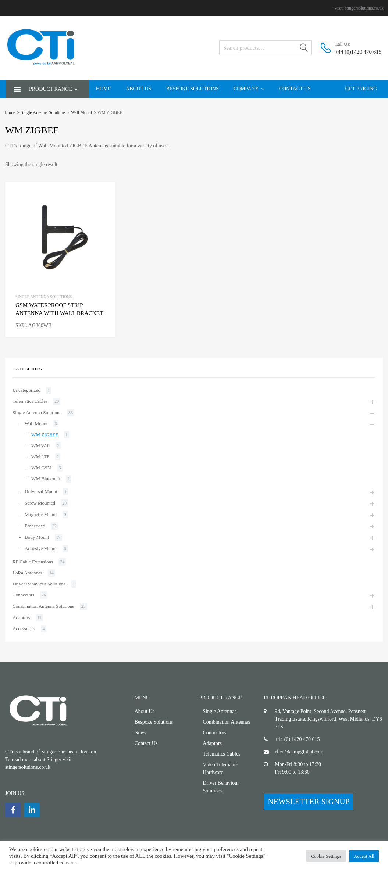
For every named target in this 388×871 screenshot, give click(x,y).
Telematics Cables (30, 401)
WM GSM (41, 467)
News (140, 732)
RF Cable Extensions (33, 561)
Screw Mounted (40, 503)
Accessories (24, 628)
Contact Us (295, 89)
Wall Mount (81, 112)
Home (103, 89)
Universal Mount (41, 491)
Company (249, 89)
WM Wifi (40, 445)
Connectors (23, 595)
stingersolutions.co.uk (364, 8)
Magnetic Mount (41, 514)
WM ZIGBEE (44, 434)
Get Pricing (361, 89)
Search (304, 49)
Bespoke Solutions (192, 89)
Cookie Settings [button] (326, 856)
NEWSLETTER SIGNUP (308, 801)
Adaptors (21, 617)
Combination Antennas (226, 722)
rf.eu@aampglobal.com (299, 751)
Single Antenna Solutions (43, 112)
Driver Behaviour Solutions (39, 584)
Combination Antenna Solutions (43, 606)
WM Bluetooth (45, 478)
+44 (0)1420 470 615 (353, 52)
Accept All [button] (364, 856)
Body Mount (37, 537)
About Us (138, 89)
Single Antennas (219, 711)
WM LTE (40, 456)
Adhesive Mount (41, 548)
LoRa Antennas (27, 573)
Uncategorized (26, 390)
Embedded (35, 525)
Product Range (53, 89)
